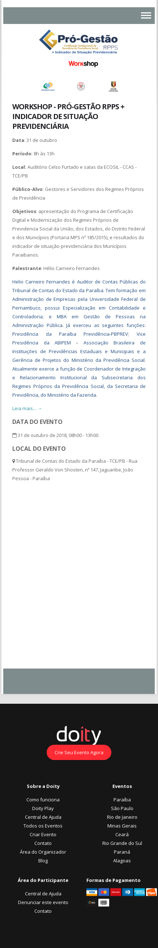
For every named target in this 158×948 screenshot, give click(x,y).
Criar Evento (43, 834)
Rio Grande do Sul (122, 843)
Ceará (122, 834)
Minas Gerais (122, 825)
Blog (43, 860)
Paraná (122, 852)
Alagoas (122, 860)
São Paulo (122, 808)
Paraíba (122, 799)
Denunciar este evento (43, 902)
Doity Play (43, 808)
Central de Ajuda (43, 817)
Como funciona (43, 799)
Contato (43, 843)
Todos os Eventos (43, 825)
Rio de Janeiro (122, 817)
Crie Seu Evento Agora (79, 752)
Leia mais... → (27, 408)
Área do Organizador (43, 852)
